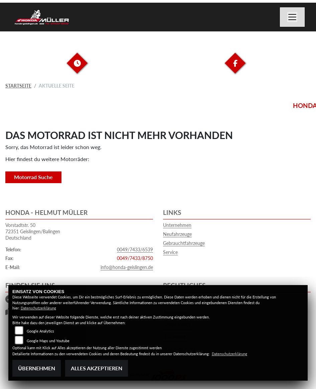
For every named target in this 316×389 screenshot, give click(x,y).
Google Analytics (40, 331)
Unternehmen (177, 225)
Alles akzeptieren (96, 368)
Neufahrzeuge (177, 234)
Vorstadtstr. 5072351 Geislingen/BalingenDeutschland (32, 231)
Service (170, 252)
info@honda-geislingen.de (127, 267)
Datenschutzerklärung (38, 308)
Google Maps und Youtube (48, 341)
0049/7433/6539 (135, 249)
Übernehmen (36, 368)
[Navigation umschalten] (292, 17)
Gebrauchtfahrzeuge (184, 243)
